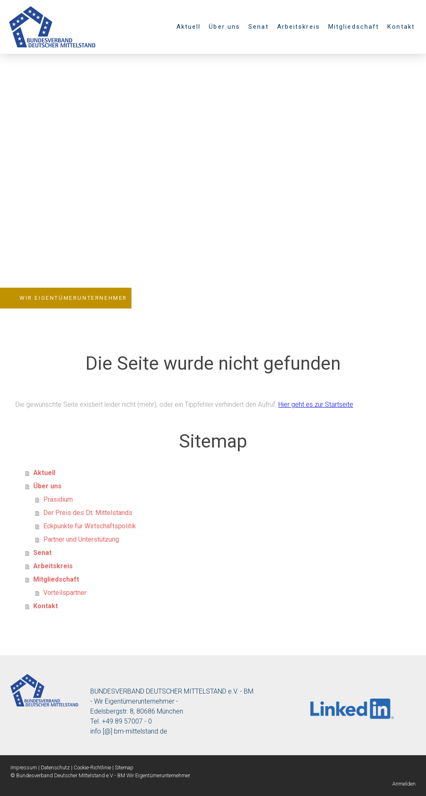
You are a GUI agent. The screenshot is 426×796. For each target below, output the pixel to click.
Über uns (224, 26)
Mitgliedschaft (353, 26)
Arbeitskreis (298, 26)
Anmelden (404, 784)
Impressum (23, 767)
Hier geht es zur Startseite (315, 404)
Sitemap (124, 767)
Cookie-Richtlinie (92, 767)
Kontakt (401, 26)
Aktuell (188, 26)
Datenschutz (55, 767)
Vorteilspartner (65, 593)
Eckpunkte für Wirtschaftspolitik (89, 526)
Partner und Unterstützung (81, 539)
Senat (258, 26)
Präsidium (58, 499)
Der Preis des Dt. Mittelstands (87, 513)
